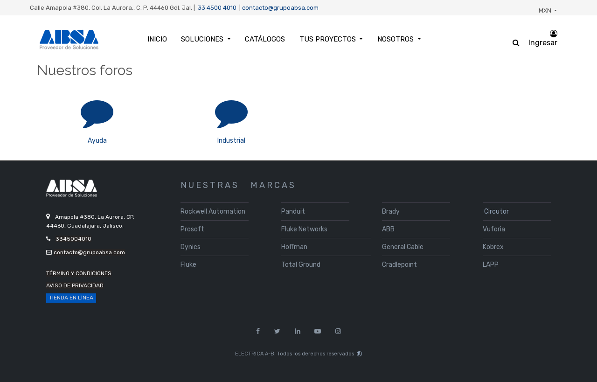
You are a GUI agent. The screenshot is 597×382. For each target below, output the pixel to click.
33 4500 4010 (217, 7)
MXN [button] (546, 10)
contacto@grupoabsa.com (280, 7)
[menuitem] (157, 39)
